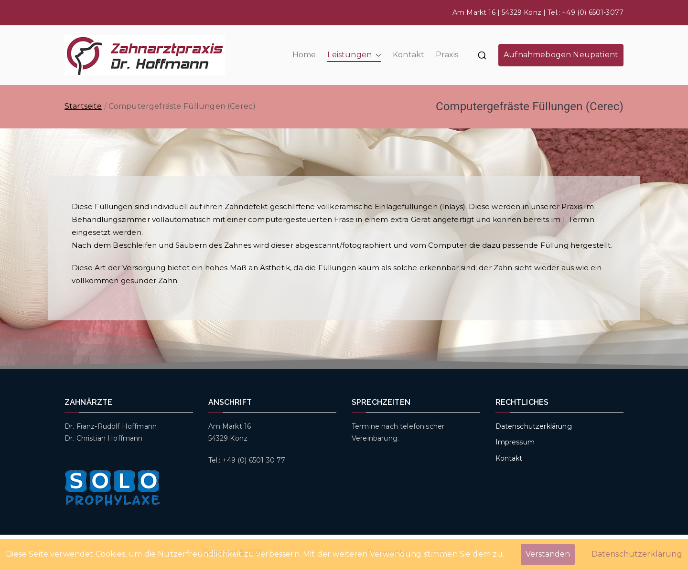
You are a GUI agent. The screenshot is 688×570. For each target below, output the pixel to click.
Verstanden (548, 554)
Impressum (515, 442)
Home (304, 54)
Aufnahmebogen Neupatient (561, 54)
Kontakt (408, 54)
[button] (376, 55)
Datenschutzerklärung (533, 426)
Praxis (447, 54)
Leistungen (354, 55)
